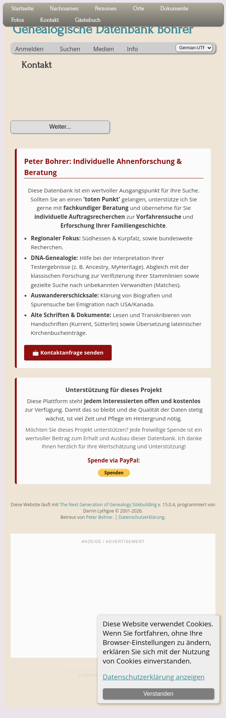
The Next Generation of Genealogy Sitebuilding (108, 504)
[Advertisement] (113, 600)
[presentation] (66, 97)
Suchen (70, 49)
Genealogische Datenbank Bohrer (103, 29)
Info (132, 49)
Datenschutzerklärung (141, 517)
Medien (103, 49)
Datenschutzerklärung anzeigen (154, 676)
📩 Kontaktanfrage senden (68, 352)
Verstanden (158, 694)
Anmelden (29, 49)
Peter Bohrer (99, 517)
